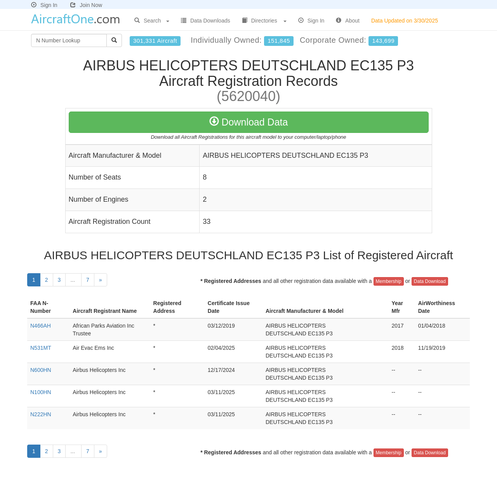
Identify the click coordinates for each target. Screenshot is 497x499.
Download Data (248, 122)
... (73, 280)
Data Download (430, 281)
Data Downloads (205, 20)
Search (151, 20)
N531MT (40, 348)
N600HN (40, 370)
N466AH (40, 326)
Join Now (86, 5)
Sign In (44, 5)
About (348, 20)
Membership (388, 281)
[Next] (100, 279)
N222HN (40, 414)
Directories (264, 20)
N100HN (40, 392)
